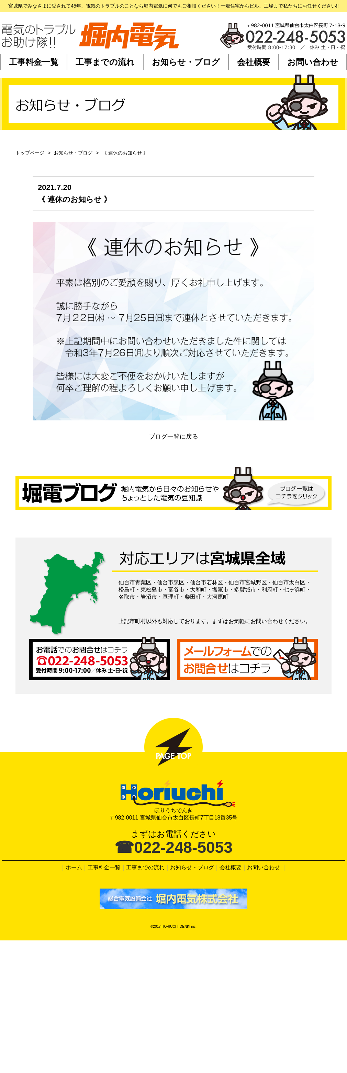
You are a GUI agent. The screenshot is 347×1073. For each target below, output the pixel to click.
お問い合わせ (312, 62)
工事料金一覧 (33, 62)
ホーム (74, 867)
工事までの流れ (105, 62)
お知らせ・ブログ (186, 62)
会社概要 (253, 62)
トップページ (29, 153)
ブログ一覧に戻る (173, 436)
